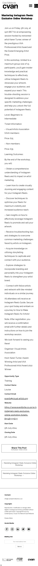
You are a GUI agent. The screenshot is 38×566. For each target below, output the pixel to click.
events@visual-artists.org (16, 398)
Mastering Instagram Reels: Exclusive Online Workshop (19, 464)
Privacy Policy (8, 518)
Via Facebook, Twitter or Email (19, 448)
